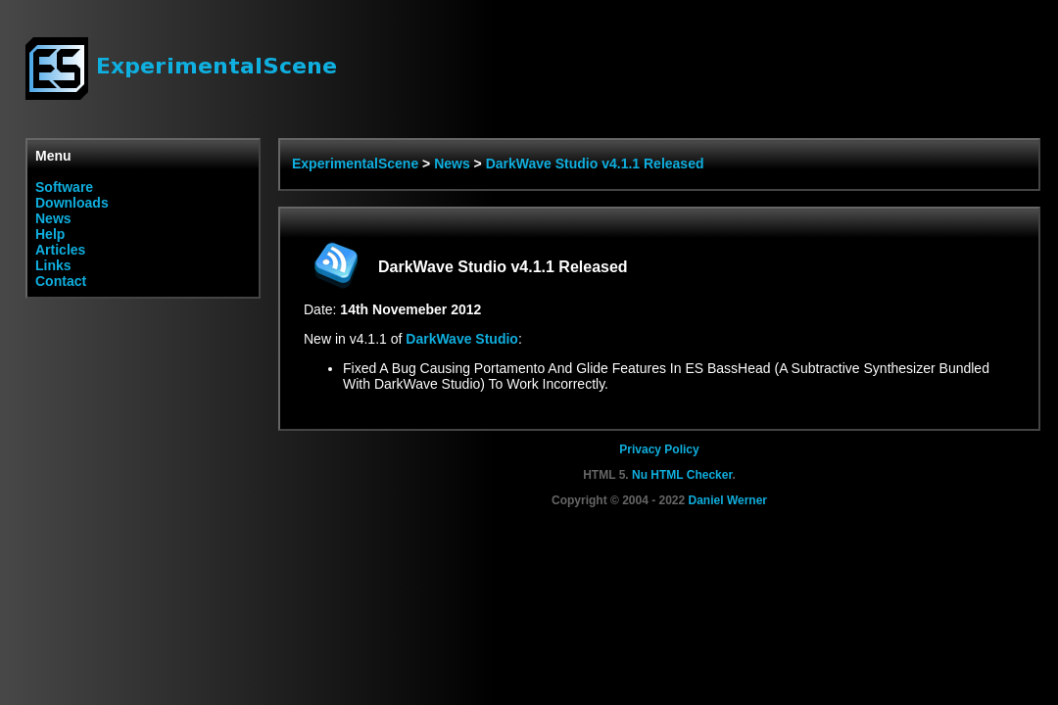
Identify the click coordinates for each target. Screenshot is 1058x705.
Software (64, 187)
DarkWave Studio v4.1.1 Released (595, 163)
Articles (60, 250)
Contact (60, 281)
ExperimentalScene (355, 163)
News (53, 218)
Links (53, 265)
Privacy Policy (658, 449)
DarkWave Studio (462, 339)
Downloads (72, 203)
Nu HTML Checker (682, 475)
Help (50, 234)
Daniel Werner (728, 500)
